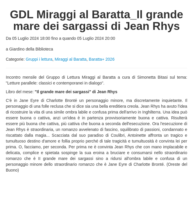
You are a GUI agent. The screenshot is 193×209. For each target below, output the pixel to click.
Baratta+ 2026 (102, 59)
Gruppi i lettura (39, 59)
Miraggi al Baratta (71, 59)
